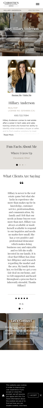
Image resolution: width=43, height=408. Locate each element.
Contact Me (21, 38)
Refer (27, 95)
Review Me (17, 95)
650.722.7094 (34, 10)
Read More (8, 135)
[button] (41, 395)
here (25, 405)
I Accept (33, 395)
